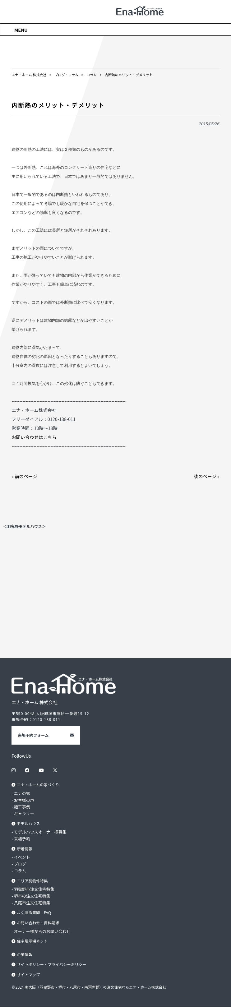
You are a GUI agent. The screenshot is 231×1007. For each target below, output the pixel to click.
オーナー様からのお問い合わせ (42, 931)
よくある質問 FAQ (34, 913)
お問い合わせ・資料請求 (38, 923)
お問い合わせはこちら (34, 437)
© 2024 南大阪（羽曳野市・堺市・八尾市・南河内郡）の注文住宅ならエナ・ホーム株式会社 (89, 987)
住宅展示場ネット (32, 941)
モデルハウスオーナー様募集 (40, 832)
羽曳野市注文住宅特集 (34, 889)
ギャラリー (24, 813)
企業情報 (24, 955)
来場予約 (22, 839)
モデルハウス (28, 823)
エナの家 (22, 793)
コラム (20, 871)
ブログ (20, 864)
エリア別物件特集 (32, 881)
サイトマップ (28, 975)
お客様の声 (24, 800)
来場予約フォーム (33, 735)
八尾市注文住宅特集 (32, 903)
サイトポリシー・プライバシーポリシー (51, 965)
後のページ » (206, 476)
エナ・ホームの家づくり (38, 785)
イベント (22, 857)
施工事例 (22, 807)
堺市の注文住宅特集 (32, 896)
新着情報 (24, 849)
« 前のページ (24, 476)
